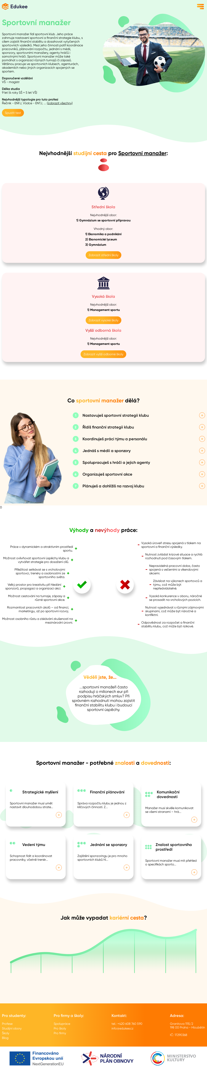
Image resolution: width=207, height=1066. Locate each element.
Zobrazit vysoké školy (103, 320)
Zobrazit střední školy (103, 255)
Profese (7, 1024)
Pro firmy (60, 1033)
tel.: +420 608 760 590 (127, 1024)
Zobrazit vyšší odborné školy (103, 354)
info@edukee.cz (122, 1028)
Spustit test (13, 113)
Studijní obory (12, 1028)
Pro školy (60, 1028)
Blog (5, 1038)
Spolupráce (62, 1024)
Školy (5, 1033)
